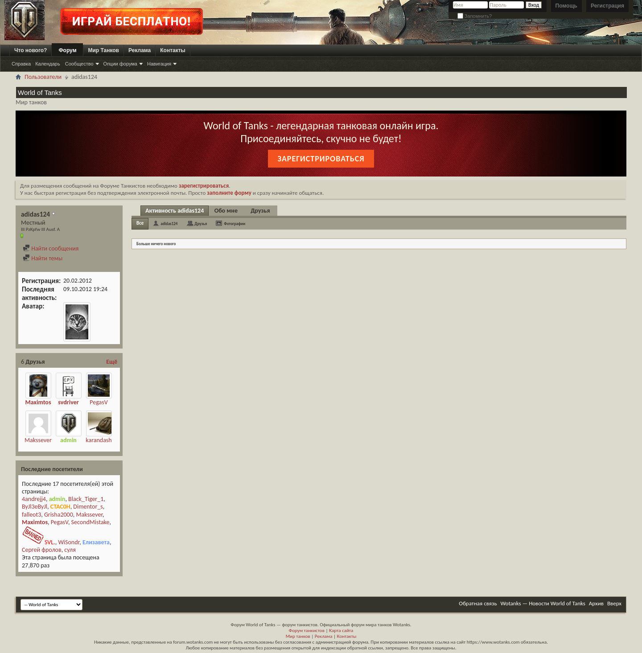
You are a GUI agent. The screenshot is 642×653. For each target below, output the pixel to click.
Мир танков (298, 636)
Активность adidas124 (174, 210)
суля (70, 550)
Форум (67, 50)
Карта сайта (341, 630)
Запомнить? (474, 16)
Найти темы (42, 258)
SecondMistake (90, 522)
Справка (21, 63)
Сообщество (79, 63)
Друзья (260, 210)
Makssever (38, 440)
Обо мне (226, 210)
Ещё (111, 362)
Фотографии (234, 223)
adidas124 (168, 223)
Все (140, 223)
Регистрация (607, 6)
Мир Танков (103, 50)
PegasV (98, 402)
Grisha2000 (58, 514)
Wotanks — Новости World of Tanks (543, 603)
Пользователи (43, 77)
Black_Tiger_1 (85, 499)
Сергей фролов (42, 550)
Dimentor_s (88, 506)
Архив (596, 603)
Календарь (47, 63)
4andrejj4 (34, 499)
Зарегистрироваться (320, 159)
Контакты (172, 50)
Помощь (566, 6)
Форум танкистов (307, 630)
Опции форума (120, 63)
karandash (98, 440)
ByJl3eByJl (34, 506)
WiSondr (68, 542)
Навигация (159, 63)
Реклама (139, 50)
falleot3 (31, 514)
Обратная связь (478, 603)
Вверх (614, 603)
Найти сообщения (50, 248)
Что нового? (30, 50)
